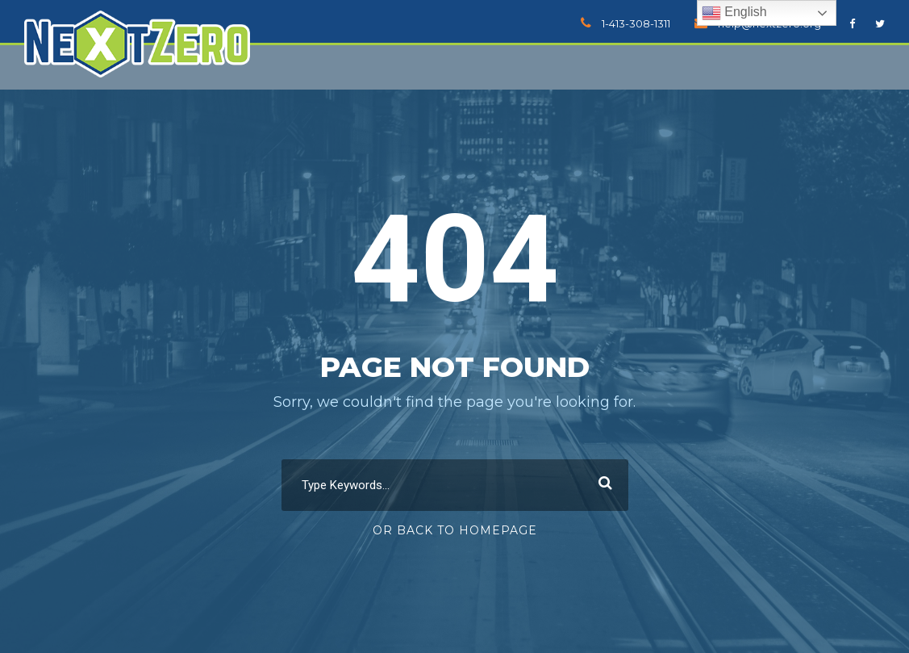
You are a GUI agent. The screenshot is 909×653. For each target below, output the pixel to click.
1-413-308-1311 (636, 23)
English (734, 13)
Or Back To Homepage (455, 530)
